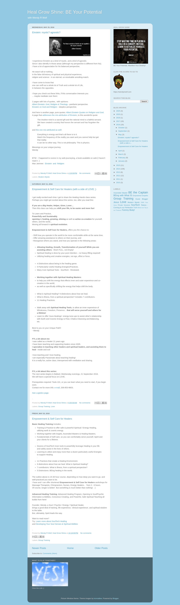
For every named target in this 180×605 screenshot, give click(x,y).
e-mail (57, 388)
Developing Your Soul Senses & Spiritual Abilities (57, 524)
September (122, 131)
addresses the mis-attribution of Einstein (59, 115)
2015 (118, 165)
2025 (118, 111)
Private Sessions (124, 205)
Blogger (116, 598)
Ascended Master (121, 193)
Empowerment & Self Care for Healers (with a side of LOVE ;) (64, 189)
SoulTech (135, 205)
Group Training (44, 406)
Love (53, 406)
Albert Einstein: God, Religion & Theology (50, 104)
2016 (118, 125)
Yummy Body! (128, 210)
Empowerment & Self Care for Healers (52, 418)
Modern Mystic (44, 177)
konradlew (98, 598)
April (120, 151)
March (121, 154)
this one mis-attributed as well (48, 130)
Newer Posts (39, 548)
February (122, 158)
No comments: (85, 173)
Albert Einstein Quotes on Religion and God (84, 112)
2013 (118, 172)
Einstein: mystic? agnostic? (46, 32)
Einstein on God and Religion (44, 107)
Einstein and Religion (54, 163)
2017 (118, 121)
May (120, 135)
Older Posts (101, 548)
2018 (118, 118)
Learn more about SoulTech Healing (51, 521)
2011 (118, 179)
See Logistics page (40, 393)
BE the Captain (138, 192)
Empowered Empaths (140, 196)
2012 (118, 176)
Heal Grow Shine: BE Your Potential (65, 12)
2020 (118, 114)
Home (70, 548)
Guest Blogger (141, 199)
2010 (118, 182)
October (121, 128)
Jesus (116, 202)
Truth (135, 208)
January (121, 161)
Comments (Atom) (50, 553)
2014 (118, 169)
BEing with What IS (123, 195)
